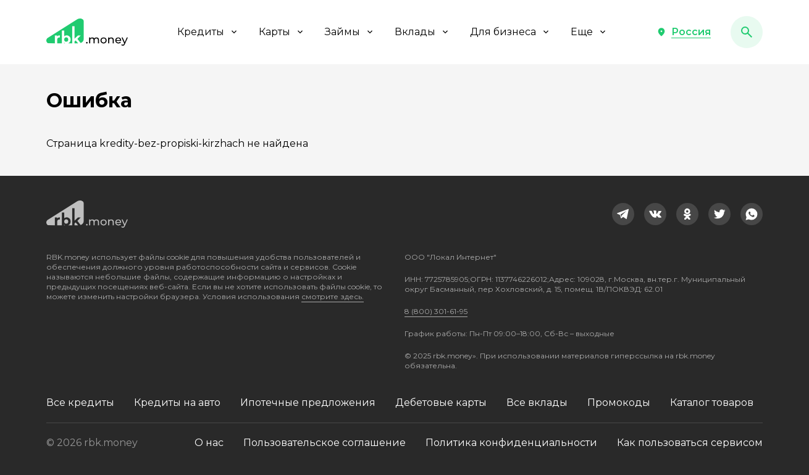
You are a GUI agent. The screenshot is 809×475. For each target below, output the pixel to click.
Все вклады (537, 402)
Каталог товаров (711, 402)
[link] (623, 214)
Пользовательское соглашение (324, 442)
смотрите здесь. (332, 296)
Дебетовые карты (441, 402)
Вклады (422, 32)
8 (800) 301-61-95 (435, 311)
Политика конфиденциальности (511, 442)
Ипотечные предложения (307, 402)
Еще (589, 32)
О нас (209, 442)
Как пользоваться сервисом (690, 442)
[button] (683, 32)
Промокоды (618, 402)
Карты (282, 32)
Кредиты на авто (177, 402)
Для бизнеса (510, 32)
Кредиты (208, 32)
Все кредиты (80, 402)
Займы (350, 32)
